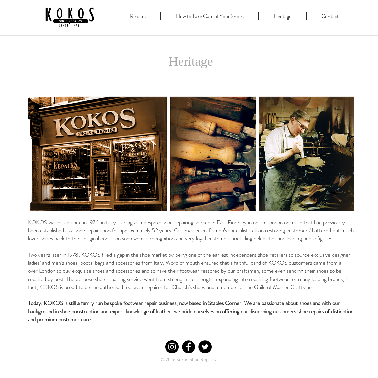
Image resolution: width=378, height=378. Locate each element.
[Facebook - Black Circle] (188, 346)
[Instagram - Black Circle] (172, 346)
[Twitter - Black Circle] (205, 346)
